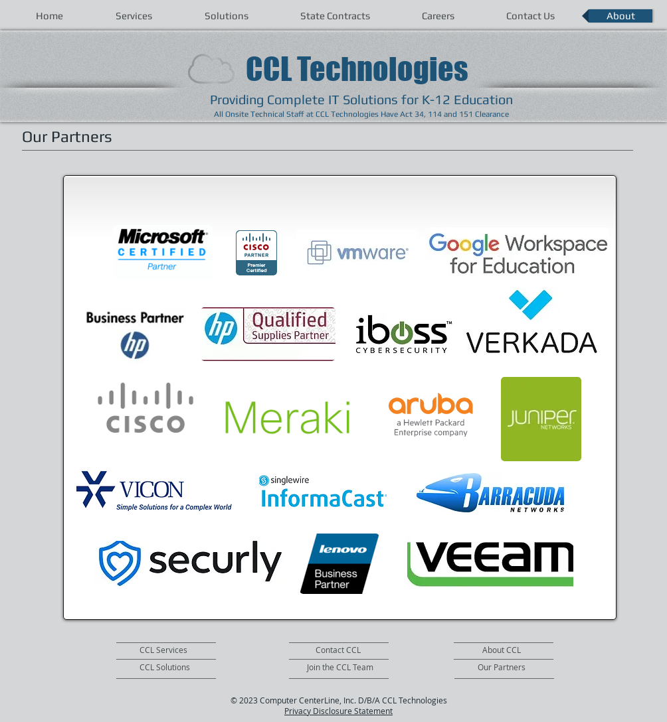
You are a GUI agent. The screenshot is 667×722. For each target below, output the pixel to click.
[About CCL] (533, 650)
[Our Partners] (517, 668)
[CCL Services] (178, 650)
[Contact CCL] (347, 650)
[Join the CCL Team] (343, 668)
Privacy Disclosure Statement (338, 710)
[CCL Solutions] (178, 668)
